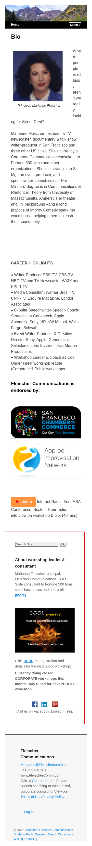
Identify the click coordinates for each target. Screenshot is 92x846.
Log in (29, 812)
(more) (20, 595)
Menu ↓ (75, 25)
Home (15, 24)
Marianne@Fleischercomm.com (45, 765)
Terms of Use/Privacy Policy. (43, 797)
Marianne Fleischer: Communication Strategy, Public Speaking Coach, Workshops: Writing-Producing (44, 834)
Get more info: (43, 781)
